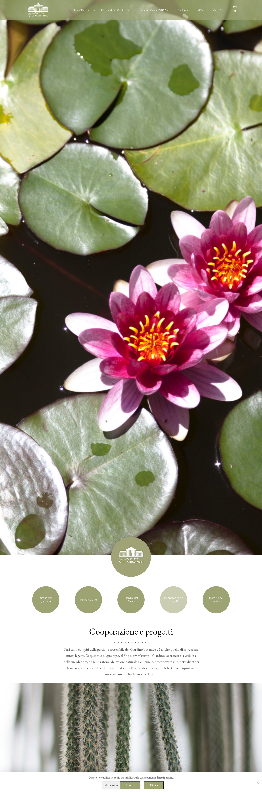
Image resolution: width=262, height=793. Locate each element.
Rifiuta (154, 785)
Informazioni (110, 785)
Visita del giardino (155, 10)
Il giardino (82, 10)
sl (235, 11)
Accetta (130, 785)
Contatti (219, 10)
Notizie (183, 10)
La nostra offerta (115, 10)
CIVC (200, 10)
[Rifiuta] (257, 782)
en (235, 7)
